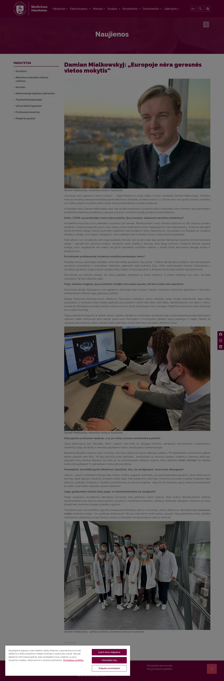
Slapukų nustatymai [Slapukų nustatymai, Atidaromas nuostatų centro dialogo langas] (109, 668)
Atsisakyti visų (109, 660)
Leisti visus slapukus (109, 652)
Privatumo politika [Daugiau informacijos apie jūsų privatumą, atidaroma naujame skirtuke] (73, 660)
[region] (67, 660)
